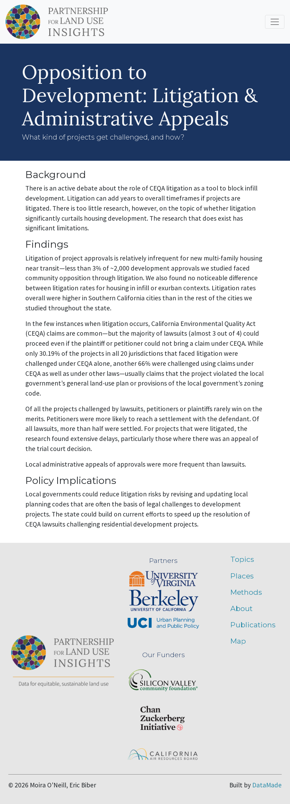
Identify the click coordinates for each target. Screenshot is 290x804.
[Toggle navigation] (274, 22)
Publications (252, 624)
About (241, 608)
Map (238, 641)
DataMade (267, 785)
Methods (246, 592)
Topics (242, 559)
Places (242, 576)
